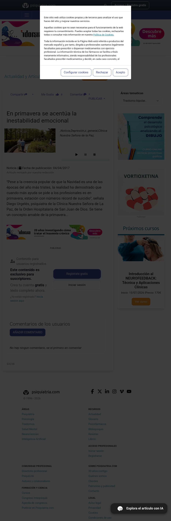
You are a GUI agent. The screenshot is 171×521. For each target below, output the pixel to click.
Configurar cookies (76, 72)
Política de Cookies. (103, 34)
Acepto (120, 72)
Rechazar (102, 72)
